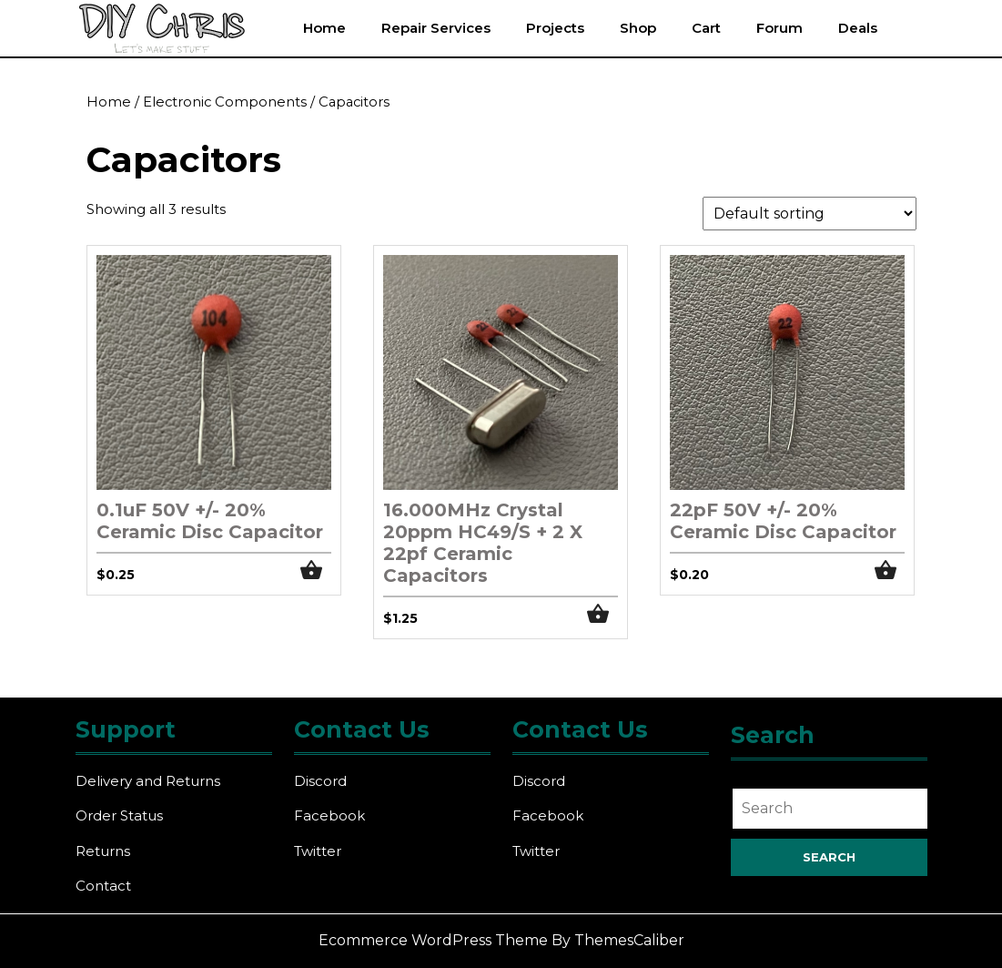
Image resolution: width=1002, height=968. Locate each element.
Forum (779, 27)
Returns (103, 851)
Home (324, 27)
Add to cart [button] (315, 570)
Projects (555, 27)
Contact (103, 885)
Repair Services (436, 27)
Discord (320, 781)
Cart (706, 27)
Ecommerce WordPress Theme (433, 940)
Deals (857, 27)
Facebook (329, 815)
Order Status (119, 815)
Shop (638, 27)
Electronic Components (225, 102)
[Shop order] (809, 213)
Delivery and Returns (148, 781)
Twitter (317, 851)
